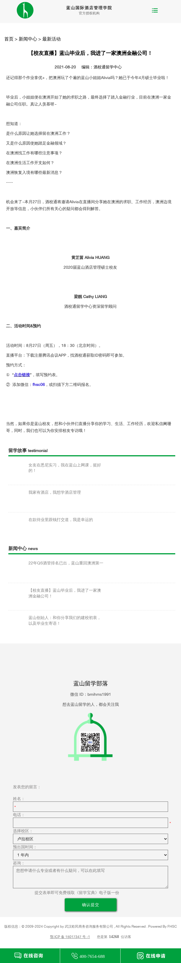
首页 (9, 39)
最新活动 (51, 39)
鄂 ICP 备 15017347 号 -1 (70, 937)
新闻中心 (28, 39)
